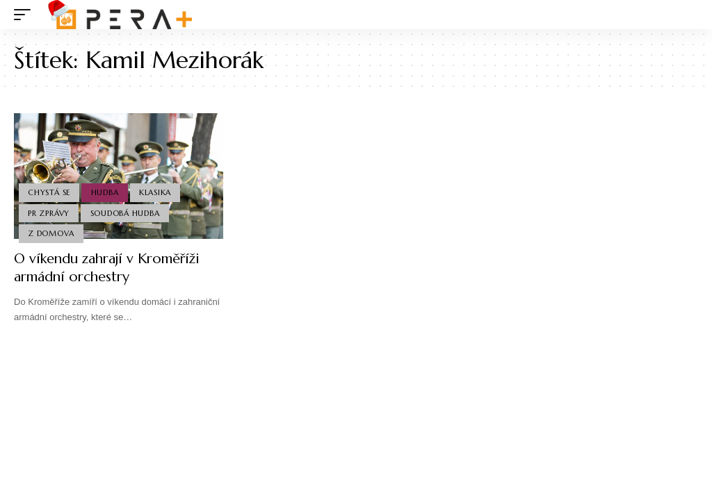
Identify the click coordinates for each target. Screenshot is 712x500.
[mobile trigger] (26, 14)
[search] (687, 15)
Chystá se (49, 192)
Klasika (155, 192)
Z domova (51, 233)
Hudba (105, 192)
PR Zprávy (49, 213)
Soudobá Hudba (125, 213)
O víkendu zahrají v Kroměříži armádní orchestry (107, 267)
